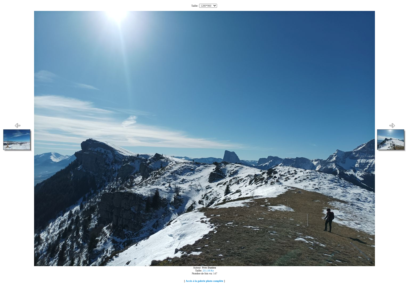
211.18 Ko (208, 270)
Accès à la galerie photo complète (204, 280)
